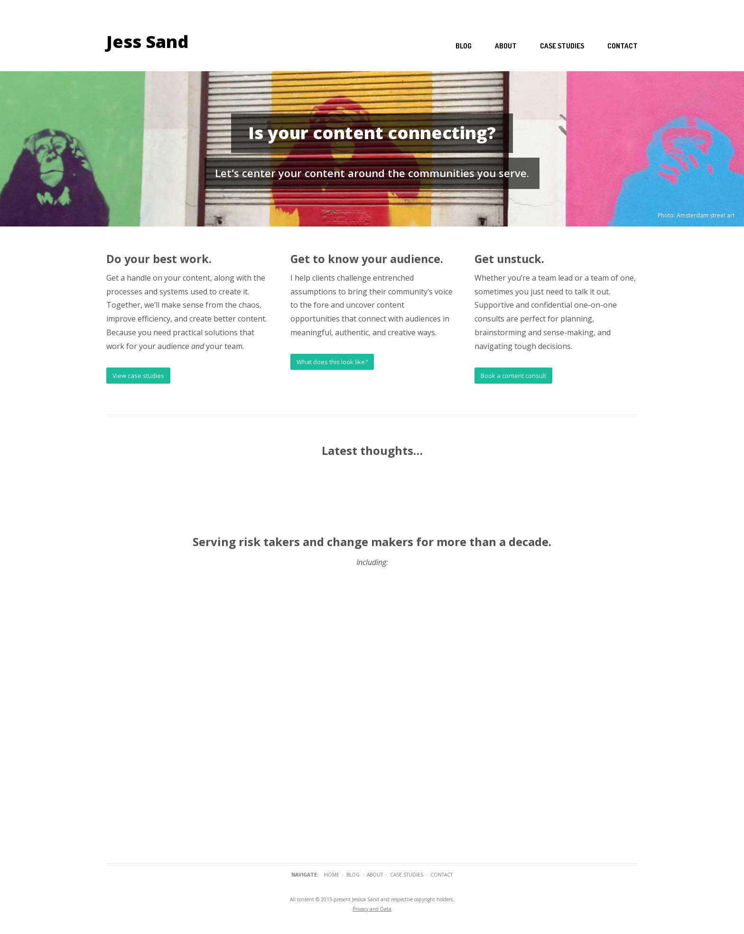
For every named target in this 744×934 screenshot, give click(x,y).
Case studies (562, 46)
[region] (372, 148)
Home (331, 874)
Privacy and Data (372, 909)
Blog (464, 46)
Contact (622, 46)
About (506, 46)
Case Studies (406, 874)
